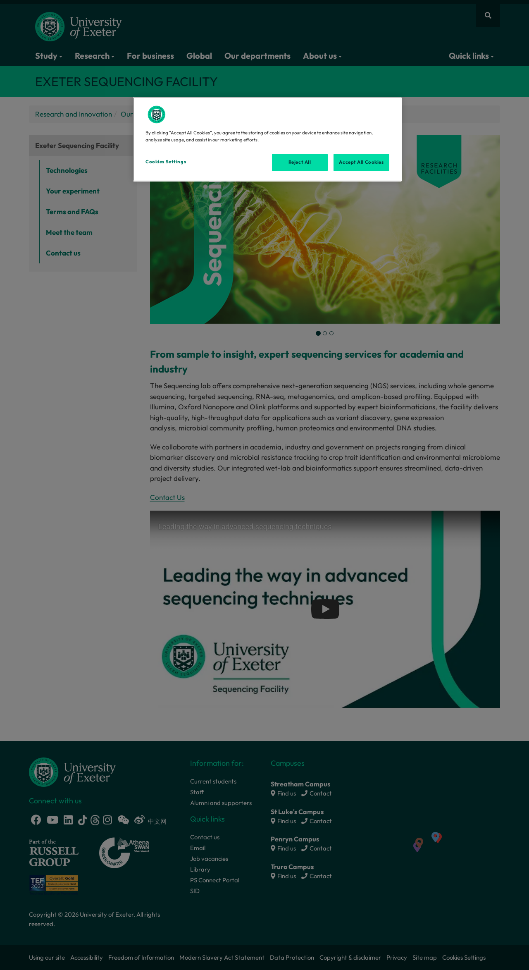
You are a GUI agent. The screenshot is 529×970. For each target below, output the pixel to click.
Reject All (299, 162)
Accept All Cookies (361, 162)
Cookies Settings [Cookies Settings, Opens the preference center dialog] (165, 162)
